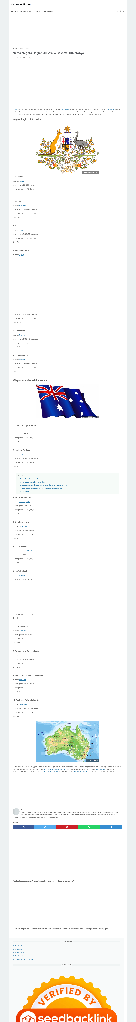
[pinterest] (49, 835)
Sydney (21, 258)
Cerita (39, 8)
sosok (108, 318)
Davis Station (23, 707)
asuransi (110, 359)
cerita (98, 373)
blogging (99, 311)
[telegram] (79, 835)
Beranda (16, 8)
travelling (113, 337)
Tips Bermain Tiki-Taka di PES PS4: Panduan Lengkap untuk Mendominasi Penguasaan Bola (109, 122)
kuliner (110, 333)
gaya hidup (99, 355)
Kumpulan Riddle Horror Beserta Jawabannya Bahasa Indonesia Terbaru (106, 474)
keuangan (99, 348)
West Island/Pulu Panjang (28, 554)
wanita (106, 373)
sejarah (108, 326)
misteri (98, 340)
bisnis (117, 311)
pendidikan (109, 340)
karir (116, 351)
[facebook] (20, 835)
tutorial (98, 377)
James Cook (39, 110)
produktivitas (100, 329)
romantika (99, 359)
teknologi (108, 315)
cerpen (98, 351)
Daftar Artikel (27, 8)
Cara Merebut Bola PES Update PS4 (108, 134)
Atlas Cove (22, 683)
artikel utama (111, 308)
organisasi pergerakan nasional (23, 774)
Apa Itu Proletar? (25, 494)
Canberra (22, 433)
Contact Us (81, 1015)
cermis (106, 369)
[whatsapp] (64, 835)
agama (98, 318)
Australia (16, 108)
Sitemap (89, 1015)
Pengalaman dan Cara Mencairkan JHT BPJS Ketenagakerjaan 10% (41, 491)
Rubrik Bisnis (100, 26)
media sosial (111, 355)
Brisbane (22, 338)
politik (98, 315)
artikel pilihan (100, 337)
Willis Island (23, 634)
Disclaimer (73, 1015)
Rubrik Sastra (100, 23)
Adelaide (22, 362)
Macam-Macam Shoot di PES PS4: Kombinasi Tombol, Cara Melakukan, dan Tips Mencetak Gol (109, 145)
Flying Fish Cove (24, 529)
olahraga (110, 322)
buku (97, 369)
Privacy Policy (63, 1015)
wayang (115, 373)
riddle (108, 351)
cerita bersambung (114, 348)
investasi (108, 366)
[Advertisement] (50, 28)
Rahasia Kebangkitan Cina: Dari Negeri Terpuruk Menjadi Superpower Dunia (43, 488)
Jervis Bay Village (25, 505)
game (98, 326)
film (116, 326)
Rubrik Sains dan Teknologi (105, 33)
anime (98, 362)
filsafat (117, 318)
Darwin (21, 457)
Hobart (21, 184)
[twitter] (34, 835)
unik (114, 362)
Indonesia (65, 108)
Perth (21, 233)
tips (119, 333)
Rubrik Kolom (100, 19)
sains (108, 344)
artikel (99, 308)
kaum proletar (69, 774)
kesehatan (99, 333)
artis (111, 329)
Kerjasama (50, 8)
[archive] (100, 296)
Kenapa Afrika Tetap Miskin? (29, 482)
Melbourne (22, 208)
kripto (114, 369)
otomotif (99, 322)
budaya (99, 344)
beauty (98, 366)
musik (117, 366)
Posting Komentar (32, 56)
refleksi (106, 362)
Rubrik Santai (100, 30)
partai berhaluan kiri (51, 777)
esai (109, 311)
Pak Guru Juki (100, 486)
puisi (118, 359)
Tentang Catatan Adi (51, 1015)
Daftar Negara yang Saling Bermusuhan (32, 485)
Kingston (22, 578)
